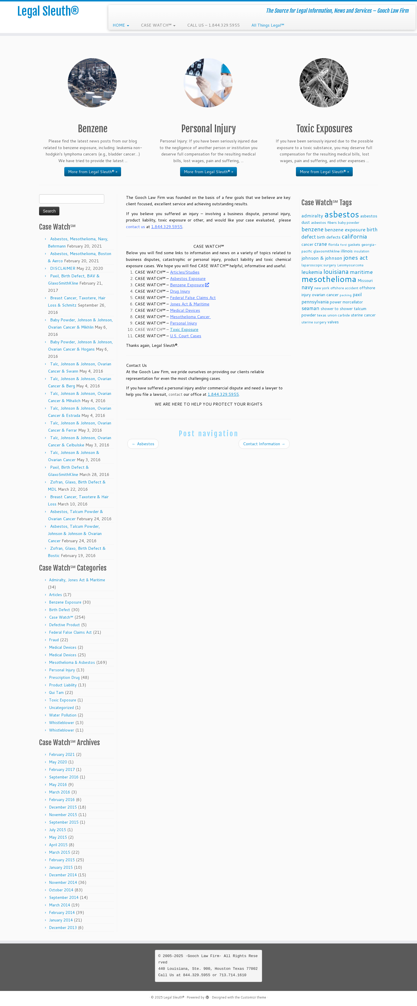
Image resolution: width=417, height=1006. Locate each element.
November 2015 (63, 814)
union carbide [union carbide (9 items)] (339, 315)
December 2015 (63, 807)
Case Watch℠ (61, 617)
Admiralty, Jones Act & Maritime (77, 579)
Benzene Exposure (65, 602)
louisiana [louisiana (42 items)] (336, 271)
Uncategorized (61, 707)
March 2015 (59, 852)
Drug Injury (180, 291)
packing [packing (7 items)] (346, 295)
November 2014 (63, 882)
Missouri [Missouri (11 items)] (365, 280)
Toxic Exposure (62, 700)
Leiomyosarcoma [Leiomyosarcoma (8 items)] (350, 265)
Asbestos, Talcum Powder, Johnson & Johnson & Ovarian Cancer (75, 533)
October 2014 (61, 890)
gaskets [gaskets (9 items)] (354, 244)
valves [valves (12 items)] (333, 322)
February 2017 (62, 769)
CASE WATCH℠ (158, 25)
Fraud (54, 639)
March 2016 (59, 792)
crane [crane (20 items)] (320, 243)
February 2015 (62, 859)
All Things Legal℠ (267, 25)
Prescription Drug (64, 677)
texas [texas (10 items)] (321, 315)
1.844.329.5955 (166, 227)
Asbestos (143, 444)
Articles (55, 594)
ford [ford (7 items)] (343, 244)
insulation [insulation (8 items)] (361, 251)
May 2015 (58, 837)
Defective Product (64, 624)
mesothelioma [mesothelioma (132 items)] (328, 279)
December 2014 (63, 874)
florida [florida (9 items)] (333, 244)
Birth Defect (59, 609)
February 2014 (62, 912)
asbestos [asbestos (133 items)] (341, 214)
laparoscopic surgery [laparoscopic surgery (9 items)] (318, 265)
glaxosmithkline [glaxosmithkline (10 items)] (326, 251)
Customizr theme (253, 997)
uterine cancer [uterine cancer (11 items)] (363, 315)
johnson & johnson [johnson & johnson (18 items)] (321, 257)
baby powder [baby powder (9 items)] (348, 222)
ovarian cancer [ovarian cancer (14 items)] (325, 295)
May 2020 (58, 762)
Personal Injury (62, 670)
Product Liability (63, 685)
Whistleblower (61, 722)
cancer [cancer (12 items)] (307, 244)
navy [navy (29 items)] (307, 287)
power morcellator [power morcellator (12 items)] (346, 302)
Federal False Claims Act (70, 632)
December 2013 (63, 927)
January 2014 (61, 920)
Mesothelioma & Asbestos (72, 662)
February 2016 (62, 799)
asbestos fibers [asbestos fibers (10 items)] (324, 222)
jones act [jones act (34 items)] (355, 257)
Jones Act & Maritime (189, 304)
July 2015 (57, 829)
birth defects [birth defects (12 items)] (329, 237)
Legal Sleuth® (48, 12)
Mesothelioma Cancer (190, 317)
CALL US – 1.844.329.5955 (213, 25)
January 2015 (61, 867)
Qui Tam (56, 692)
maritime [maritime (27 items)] (361, 272)
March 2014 (59, 905)
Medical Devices (62, 647)
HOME (121, 25)
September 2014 (63, 897)
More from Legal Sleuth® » (92, 172)
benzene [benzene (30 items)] (312, 229)
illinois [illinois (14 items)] (347, 251)
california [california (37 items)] (354, 236)
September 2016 (63, 777)
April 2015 (58, 844)
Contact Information (264, 444)
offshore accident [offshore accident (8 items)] (344, 288)
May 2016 (58, 784)
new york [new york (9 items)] (321, 287)
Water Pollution (62, 715)
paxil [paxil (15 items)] (357, 294)
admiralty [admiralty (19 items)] (312, 215)
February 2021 (62, 754)
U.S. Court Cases (185, 336)
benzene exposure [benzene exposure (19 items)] (345, 229)
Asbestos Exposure (188, 278)
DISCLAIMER (62, 268)
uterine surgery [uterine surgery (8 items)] (313, 322)
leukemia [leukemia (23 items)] (311, 272)
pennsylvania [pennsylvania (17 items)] (315, 301)
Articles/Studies (185, 272)
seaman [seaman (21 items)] (310, 308)
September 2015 (63, 822)
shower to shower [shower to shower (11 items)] (337, 308)
